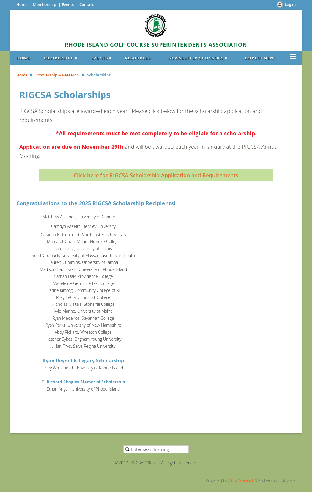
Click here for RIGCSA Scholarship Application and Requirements (156, 175)
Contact (86, 4)
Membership (44, 4)
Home (21, 4)
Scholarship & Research (57, 75)
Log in (290, 4)
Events (68, 4)
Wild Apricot (241, 480)
